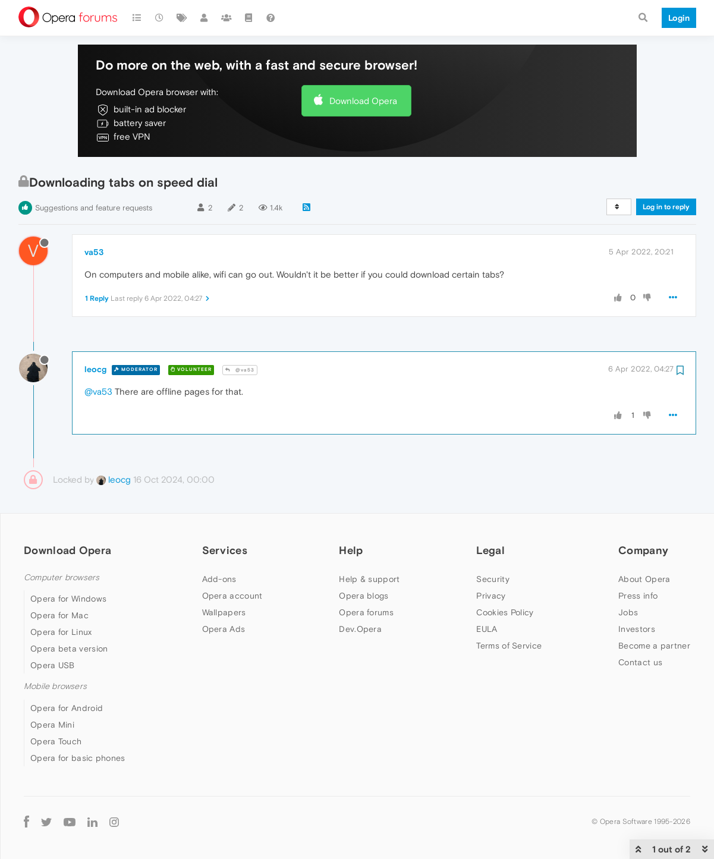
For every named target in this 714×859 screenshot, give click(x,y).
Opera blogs (363, 595)
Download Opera (363, 101)
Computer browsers (61, 577)
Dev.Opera (360, 629)
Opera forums (366, 612)
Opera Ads (224, 629)
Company (643, 550)
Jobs (628, 612)
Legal (490, 550)
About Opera (644, 579)
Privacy (490, 595)
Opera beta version (69, 648)
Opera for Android (66, 708)
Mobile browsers (55, 686)
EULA (486, 629)
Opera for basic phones (77, 758)
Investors (636, 629)
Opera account (232, 595)
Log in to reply (666, 207)
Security (492, 579)
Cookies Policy (504, 612)
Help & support (369, 579)
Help (351, 550)
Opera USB (52, 665)
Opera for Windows (68, 598)
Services (224, 550)
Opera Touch (55, 741)
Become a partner (654, 645)
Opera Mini (52, 724)
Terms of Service (509, 645)
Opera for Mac (59, 615)
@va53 (239, 370)
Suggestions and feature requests (93, 207)
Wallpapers (224, 612)
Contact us (640, 662)
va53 (93, 252)
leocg (95, 369)
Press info (638, 595)
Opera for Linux (61, 632)
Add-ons (219, 579)
